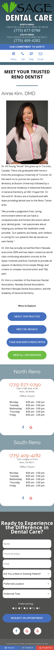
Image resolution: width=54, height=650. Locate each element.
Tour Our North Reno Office (27, 335)
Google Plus (46, 648)
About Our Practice (27, 309)
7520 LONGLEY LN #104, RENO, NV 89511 (27, 35)
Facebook (28, 648)
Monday (14, 395)
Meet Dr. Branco (27, 322)
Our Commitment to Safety (27, 47)
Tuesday (14, 398)
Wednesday (16, 401)
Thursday (15, 404)
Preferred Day (25, 599)
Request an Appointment (27, 613)
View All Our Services (27, 348)
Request (9, 648)
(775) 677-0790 (27, 30)
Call (23, 52)
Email (40, 52)
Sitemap (22, 640)
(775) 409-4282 (27, 40)
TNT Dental (45, 640)
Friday (13, 407)
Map (31, 52)
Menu (14, 52)
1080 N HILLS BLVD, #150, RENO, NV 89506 (27, 25)
